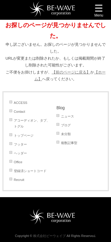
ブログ (66, 125)
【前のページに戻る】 (71, 72)
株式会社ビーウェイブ (49, 236)
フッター (20, 144)
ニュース (67, 116)
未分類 (66, 134)
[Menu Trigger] (98, 11)
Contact (19, 111)
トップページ (23, 135)
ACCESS (21, 102)
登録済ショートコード (30, 171)
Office (18, 162)
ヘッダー (20, 153)
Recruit (19, 180)
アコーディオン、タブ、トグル (32, 123)
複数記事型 (69, 143)
